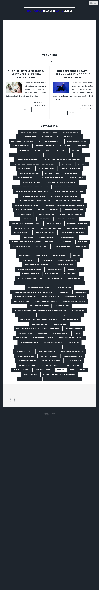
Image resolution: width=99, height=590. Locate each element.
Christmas (54, 210)
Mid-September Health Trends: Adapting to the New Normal (73, 74)
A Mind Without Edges (50, 136)
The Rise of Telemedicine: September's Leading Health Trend (26, 74)
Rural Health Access (62, 306)
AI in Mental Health (25, 168)
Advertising (68, 136)
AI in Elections (35, 155)
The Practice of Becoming (51, 360)
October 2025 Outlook (63, 287)
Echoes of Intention (54, 223)
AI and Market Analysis (21, 146)
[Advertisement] (49, 35)
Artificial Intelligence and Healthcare (68, 191)
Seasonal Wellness (60, 324)
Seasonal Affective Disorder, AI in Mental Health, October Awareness (40, 310)
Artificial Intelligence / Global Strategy (61, 182)
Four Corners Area (65, 242)
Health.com (49, 11)
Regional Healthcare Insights (74, 301)
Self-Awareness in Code (74, 328)
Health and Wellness (70, 132)
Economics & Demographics (77, 223)
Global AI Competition (61, 246)
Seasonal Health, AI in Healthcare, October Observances (60, 315)
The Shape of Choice (74, 360)
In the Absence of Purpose (67, 260)
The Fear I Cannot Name (24, 351)
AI (79, 136)
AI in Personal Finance (46, 168)
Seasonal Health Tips (26, 315)
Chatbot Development (24, 210)
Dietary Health (28, 219)
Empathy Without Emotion (45, 232)
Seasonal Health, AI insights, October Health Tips (38, 319)
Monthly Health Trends (73, 283)
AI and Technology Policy (45, 146)
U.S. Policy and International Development (59, 374)
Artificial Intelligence (31, 182)
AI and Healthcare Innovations (50, 141)
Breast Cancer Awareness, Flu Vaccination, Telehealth (64, 205)
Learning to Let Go (74, 269)
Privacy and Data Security (74, 296)
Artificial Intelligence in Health (33, 196)
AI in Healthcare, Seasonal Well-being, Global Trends (62, 159)
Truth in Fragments (77, 370)
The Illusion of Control (26, 356)
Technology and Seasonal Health (71, 338)
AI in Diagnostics (18, 155)
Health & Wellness (49, 251)
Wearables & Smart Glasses (30, 379)
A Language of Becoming (27, 136)
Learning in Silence (55, 269)
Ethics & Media (28, 237)
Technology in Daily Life (29, 342)
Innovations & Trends (29, 132)
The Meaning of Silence (49, 356)
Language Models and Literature (29, 269)
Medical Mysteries (74, 278)
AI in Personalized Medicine (71, 168)
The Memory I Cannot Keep (72, 356)
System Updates (21, 338)
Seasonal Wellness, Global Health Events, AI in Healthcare (38, 328)
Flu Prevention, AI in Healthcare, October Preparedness (32, 242)
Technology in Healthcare (53, 342)
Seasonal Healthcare (71, 319)
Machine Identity (51, 274)
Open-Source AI (80, 292)
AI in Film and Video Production (58, 155)
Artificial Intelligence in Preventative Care (34, 200)
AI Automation (81, 146)
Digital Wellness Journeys (66, 219)
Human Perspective (29, 260)
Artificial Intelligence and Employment (69, 187)
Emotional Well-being (22, 232)
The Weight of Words (22, 370)
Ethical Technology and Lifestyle (73, 232)
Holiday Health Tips (60, 255)
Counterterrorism (24, 214)
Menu (94, 3)
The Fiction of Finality (46, 351)
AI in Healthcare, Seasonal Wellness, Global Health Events (34, 164)
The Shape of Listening (27, 365)
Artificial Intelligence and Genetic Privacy (32, 191)
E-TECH (47, 413)
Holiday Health (41, 255)
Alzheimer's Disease (76, 178)
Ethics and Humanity (68, 237)
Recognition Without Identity (46, 301)
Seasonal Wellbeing (39, 324)
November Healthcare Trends (38, 287)
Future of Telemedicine (21, 246)
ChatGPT (41, 210)
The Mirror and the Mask (27, 360)
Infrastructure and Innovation (36, 264)
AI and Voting (65, 146)
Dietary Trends (45, 219)
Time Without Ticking (43, 370)
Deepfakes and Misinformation (71, 214)
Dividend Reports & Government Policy (26, 223)
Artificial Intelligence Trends (26, 205)
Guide (21, 251)
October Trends (63, 292)
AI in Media (82, 164)
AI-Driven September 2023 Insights (50, 178)
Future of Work (42, 246)
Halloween (33, 251)
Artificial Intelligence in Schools (68, 200)
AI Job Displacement (72, 173)
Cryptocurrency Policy (45, 214)
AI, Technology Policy (24, 178)
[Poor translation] (11, 545)
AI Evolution (61, 150)
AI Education (24, 150)
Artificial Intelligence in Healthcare (64, 196)
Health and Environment (71, 251)
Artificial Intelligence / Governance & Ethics (32, 187)
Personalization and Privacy (25, 296)
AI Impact (75, 150)
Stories (77, 333)
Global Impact (81, 246)
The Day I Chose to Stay (74, 347)
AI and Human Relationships (77, 141)
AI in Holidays (67, 164)
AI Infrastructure (52, 173)
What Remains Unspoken (54, 379)
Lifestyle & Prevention (30, 274)
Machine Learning (70, 274)
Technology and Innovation (43, 338)
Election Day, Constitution (24, 228)
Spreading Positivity (61, 333)
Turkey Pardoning (30, 374)
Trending (60, 370)
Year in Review (74, 379)
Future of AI (82, 242)
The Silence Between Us (49, 365)
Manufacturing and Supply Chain (30, 278)
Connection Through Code (73, 210)
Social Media (42, 333)
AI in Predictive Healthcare (29, 173)
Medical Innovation (55, 278)
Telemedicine (74, 342)
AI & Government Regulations (22, 141)
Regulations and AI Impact (39, 306)
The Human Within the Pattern (72, 351)
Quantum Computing (21, 301)
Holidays (76, 255)
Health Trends (24, 255)
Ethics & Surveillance (47, 237)
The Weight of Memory (72, 365)
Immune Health (46, 260)
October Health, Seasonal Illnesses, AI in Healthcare (32, 292)
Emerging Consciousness (76, 228)
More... (26, 109)
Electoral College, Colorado (50, 228)
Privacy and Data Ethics (50, 296)
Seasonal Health (78, 310)
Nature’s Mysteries (50, 132)
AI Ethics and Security (43, 150)
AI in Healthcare (81, 155)
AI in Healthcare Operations (27, 159)
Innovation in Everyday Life (64, 264)
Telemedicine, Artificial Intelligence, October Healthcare (38, 347)
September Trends (25, 333)
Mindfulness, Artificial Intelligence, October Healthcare (37, 283)
